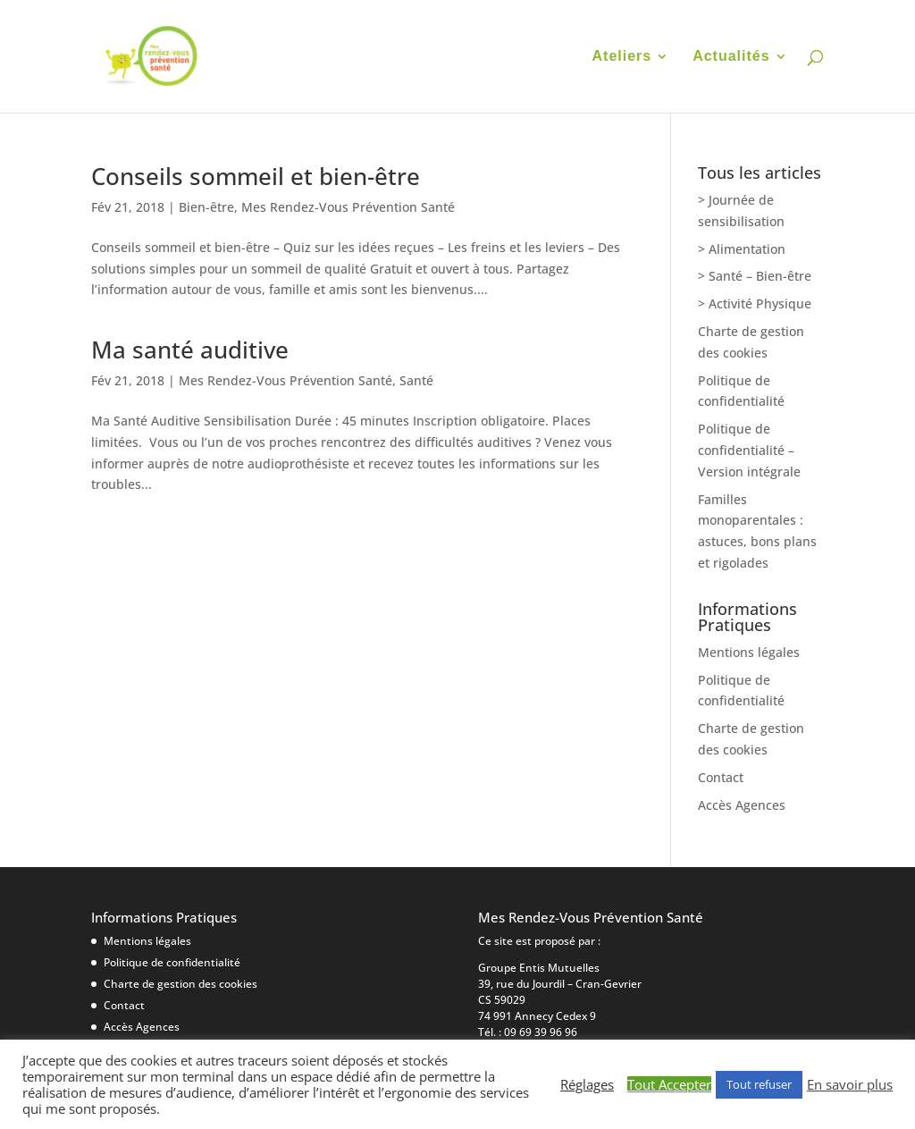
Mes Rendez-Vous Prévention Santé (348, 206)
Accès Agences (741, 804)
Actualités (731, 56)
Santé (416, 380)
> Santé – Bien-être (754, 275)
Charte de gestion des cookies (180, 983)
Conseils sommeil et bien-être (255, 176)
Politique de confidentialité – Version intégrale (749, 450)
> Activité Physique (754, 303)
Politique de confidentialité (172, 962)
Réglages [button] (587, 1084)
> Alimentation (741, 248)
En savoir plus (850, 1084)
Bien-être (206, 206)
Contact (720, 777)
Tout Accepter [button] (669, 1084)
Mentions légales (749, 652)
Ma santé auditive (190, 349)
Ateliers (622, 56)
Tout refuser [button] (759, 1084)
